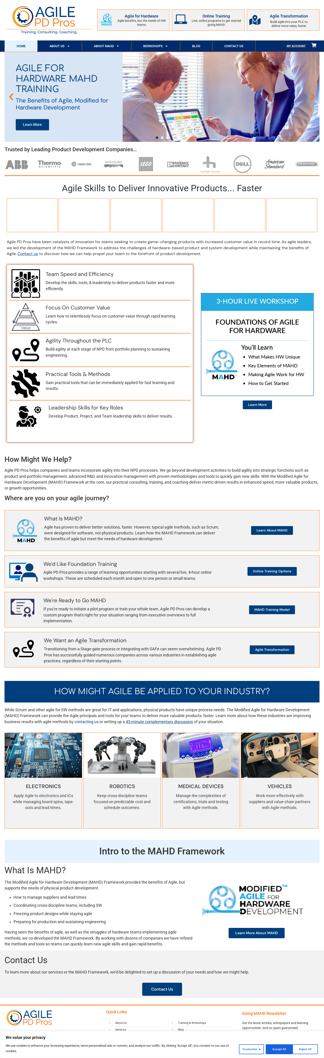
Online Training (216, 16)
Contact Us (233, 46)
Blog (196, 46)
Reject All (274, 1049)
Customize (244, 1049)
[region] (162, 1045)
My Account (296, 46)
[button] (11, 96)
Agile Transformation (289, 16)
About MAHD (106, 46)
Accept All (304, 1049)
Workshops (155, 46)
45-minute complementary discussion (159, 721)
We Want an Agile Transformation (85, 639)
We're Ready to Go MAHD (74, 599)
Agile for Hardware (141, 16)
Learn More (32, 124)
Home (21, 46)
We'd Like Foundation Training (80, 563)
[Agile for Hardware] (106, 19)
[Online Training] (180, 19)
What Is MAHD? (63, 518)
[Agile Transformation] (255, 20)
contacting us (86, 721)
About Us (60, 46)
